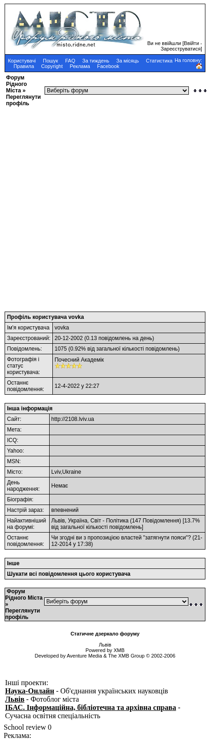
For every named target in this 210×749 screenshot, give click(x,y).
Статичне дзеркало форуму (104, 633)
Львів (14, 699)
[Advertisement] (97, 206)
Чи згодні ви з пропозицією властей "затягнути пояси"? (121, 537)
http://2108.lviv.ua (72, 419)
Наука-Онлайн (29, 691)
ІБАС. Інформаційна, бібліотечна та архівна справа (90, 707)
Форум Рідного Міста (16, 84)
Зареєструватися (181, 48)
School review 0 (27, 727)
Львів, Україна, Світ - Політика (90, 520)
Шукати (17, 574)
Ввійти (191, 43)
